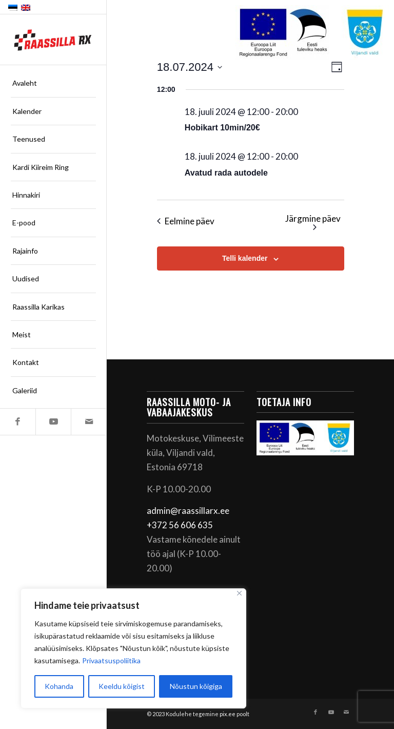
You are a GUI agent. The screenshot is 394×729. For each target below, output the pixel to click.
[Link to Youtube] (53, 422)
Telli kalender (244, 258)
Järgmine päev (313, 222)
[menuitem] (53, 83)
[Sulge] (239, 593)
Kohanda (59, 686)
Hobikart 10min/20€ (222, 127)
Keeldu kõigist (121, 686)
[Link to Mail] (88, 422)
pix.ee (227, 714)
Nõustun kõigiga (196, 686)
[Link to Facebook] (17, 422)
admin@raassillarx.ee (188, 510)
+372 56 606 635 (180, 525)
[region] (133, 648)
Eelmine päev (185, 221)
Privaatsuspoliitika (111, 660)
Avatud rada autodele (226, 172)
